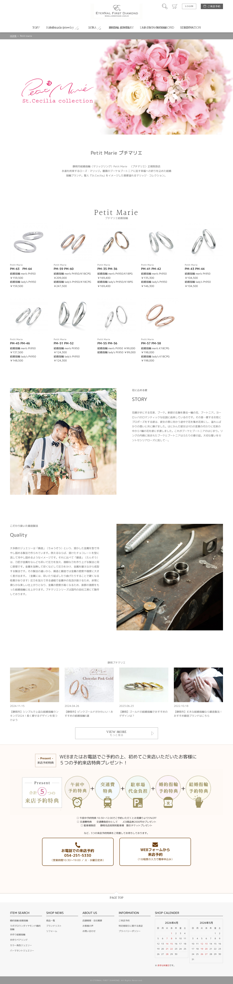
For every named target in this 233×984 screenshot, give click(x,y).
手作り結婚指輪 (17, 934)
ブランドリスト (54, 925)
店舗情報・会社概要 (92, 920)
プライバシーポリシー (130, 931)
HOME (13, 36)
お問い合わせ (89, 931)
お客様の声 (87, 925)
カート (174, 6)
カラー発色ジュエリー (21, 945)
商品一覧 (50, 920)
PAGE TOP (116, 897)
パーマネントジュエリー (22, 950)
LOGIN (189, 6)
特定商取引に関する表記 (131, 925)
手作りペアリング (18, 939)
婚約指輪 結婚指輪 (19, 920)
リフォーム (51, 931)
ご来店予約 (214, 6)
